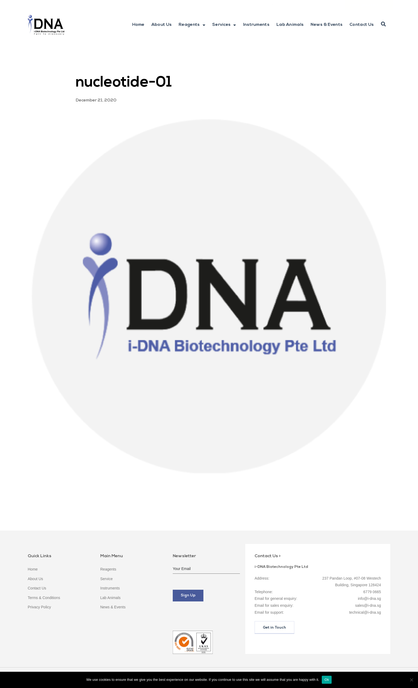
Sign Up (188, 595)
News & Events (327, 25)
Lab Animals (290, 25)
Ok (326, 680)
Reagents (192, 25)
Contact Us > (267, 556)
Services (224, 25)
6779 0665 (307, 5)
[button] (383, 24)
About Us (161, 25)
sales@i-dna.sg (368, 605)
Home (138, 25)
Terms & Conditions (44, 598)
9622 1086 (333, 5)
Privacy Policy (39, 607)
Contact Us (361, 25)
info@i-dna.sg (275, 5)
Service (106, 579)
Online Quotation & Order (369, 5)
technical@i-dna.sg (365, 612)
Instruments (256, 25)
